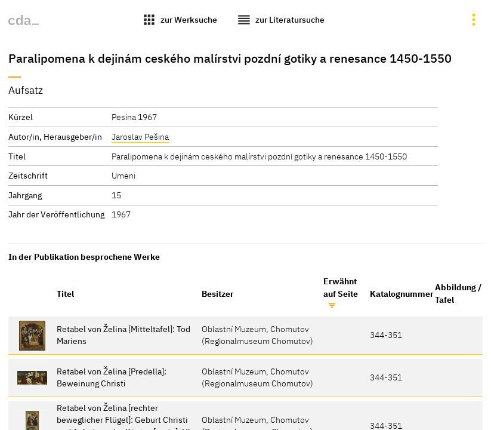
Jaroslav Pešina (140, 136)
